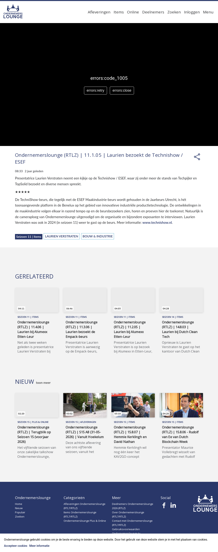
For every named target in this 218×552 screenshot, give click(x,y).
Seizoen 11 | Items (28, 236)
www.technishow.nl (157, 222)
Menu (208, 12)
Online (133, 12)
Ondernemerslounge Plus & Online (85, 521)
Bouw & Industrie (98, 236)
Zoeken (174, 12)
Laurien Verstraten (61, 236)
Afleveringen (99, 12)
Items (119, 12)
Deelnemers (153, 12)
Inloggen (192, 12)
